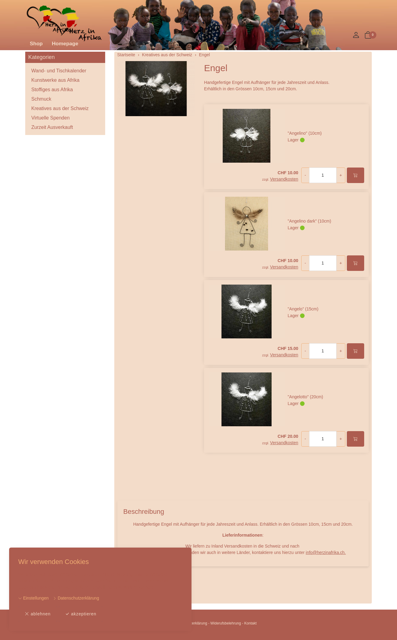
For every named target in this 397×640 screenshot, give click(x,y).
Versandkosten (284, 179)
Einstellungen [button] (33, 598)
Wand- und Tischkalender (58, 70)
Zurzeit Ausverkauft (52, 127)
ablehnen (38, 614)
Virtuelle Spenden (50, 117)
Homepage (65, 44)
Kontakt (250, 623)
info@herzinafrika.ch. (326, 552)
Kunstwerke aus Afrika (55, 80)
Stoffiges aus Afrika (52, 89)
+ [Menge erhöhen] (341, 175)
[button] (368, 35)
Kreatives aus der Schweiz (60, 108)
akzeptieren (80, 614)
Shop (36, 44)
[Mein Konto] (356, 35)
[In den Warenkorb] (355, 175)
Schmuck (41, 99)
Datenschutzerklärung (76, 598)
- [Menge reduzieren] (305, 175)
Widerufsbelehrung (225, 623)
